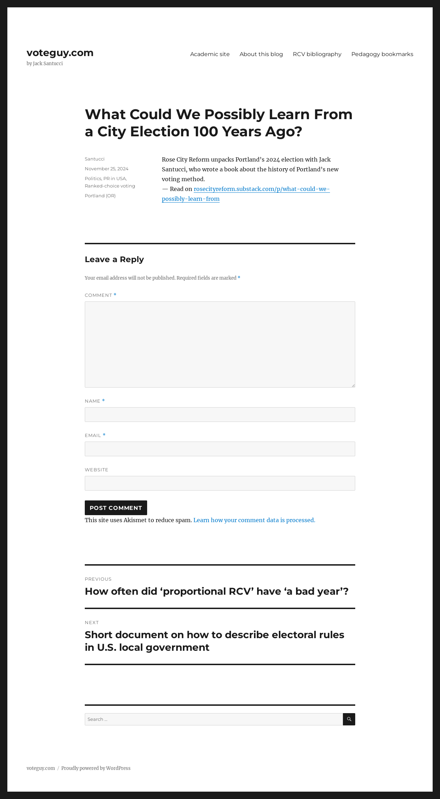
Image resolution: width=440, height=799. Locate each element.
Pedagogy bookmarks (382, 54)
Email (95, 435)
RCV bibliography (317, 54)
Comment (101, 295)
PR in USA (114, 178)
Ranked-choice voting (110, 186)
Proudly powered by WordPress (96, 768)
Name (95, 401)
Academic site (210, 54)
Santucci (95, 159)
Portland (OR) (100, 195)
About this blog (261, 54)
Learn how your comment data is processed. (254, 520)
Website (97, 469)
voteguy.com (60, 53)
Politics (93, 178)
